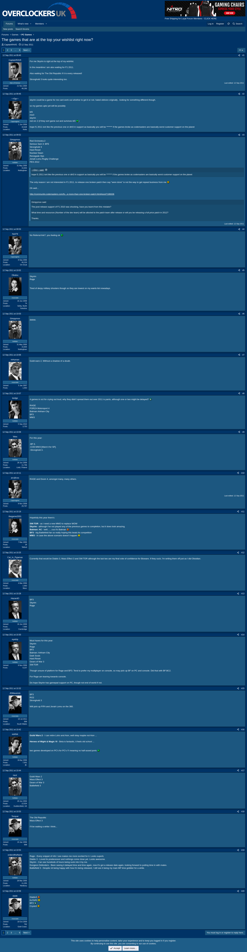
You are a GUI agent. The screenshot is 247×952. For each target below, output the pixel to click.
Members (39, 24)
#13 (242, 593)
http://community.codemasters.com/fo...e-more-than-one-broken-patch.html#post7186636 (72, 194)
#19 (242, 850)
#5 (243, 270)
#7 (243, 355)
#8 (243, 393)
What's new (23, 24)
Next (25, 50)
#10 (242, 473)
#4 (243, 229)
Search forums (22, 29)
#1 (243, 55)
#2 (243, 94)
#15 (242, 688)
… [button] (15, 50)
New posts (8, 29)
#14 (242, 635)
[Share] (239, 55)
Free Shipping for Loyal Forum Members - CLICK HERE (191, 18)
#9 (243, 432)
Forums (9, 24)
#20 (242, 891)
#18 (242, 811)
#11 (242, 511)
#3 (243, 135)
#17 (242, 770)
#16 (242, 729)
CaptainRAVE (10, 44)
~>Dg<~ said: (37, 170)
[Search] (237, 24)
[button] (31, 24)
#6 (243, 314)
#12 (242, 552)
